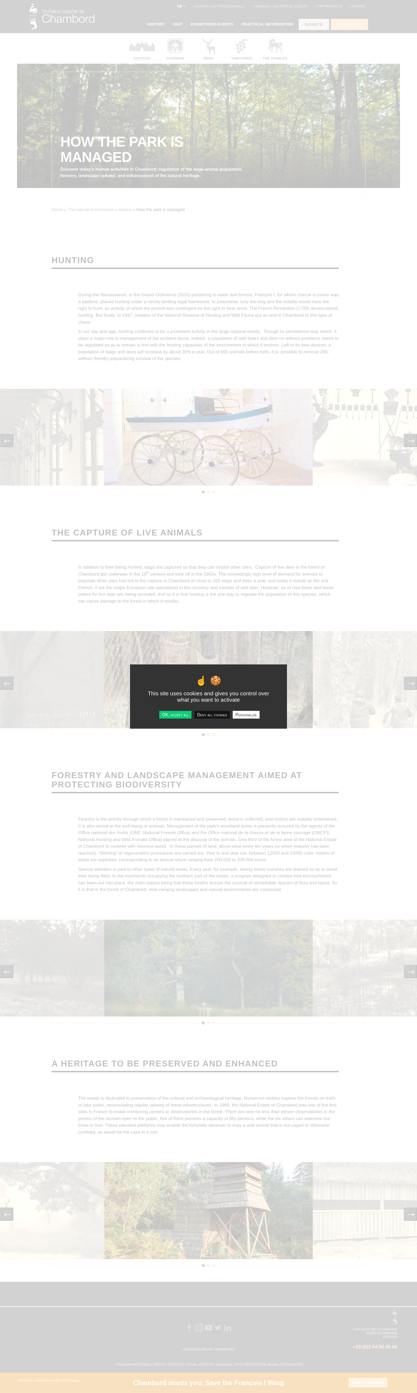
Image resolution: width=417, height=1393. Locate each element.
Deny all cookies (212, 715)
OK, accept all (175, 715)
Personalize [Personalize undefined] (246, 715)
